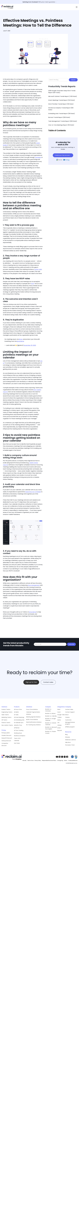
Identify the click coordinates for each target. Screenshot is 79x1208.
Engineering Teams (7, 712)
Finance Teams (6, 722)
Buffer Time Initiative (32, 719)
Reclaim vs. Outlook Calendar (50, 723)
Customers (68, 720)
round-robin (38, 269)
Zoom (59, 712)
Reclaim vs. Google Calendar (50, 719)
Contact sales (48, 682)
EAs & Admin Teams (7, 725)
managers (38, 157)
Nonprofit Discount (7, 738)
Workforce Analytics (19, 735)
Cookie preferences (72, 760)
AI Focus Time (18, 709)
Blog (66, 734)
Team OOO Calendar (17, 739)
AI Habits (16, 712)
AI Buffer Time (18, 725)
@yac (21, 339)
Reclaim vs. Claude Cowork (50, 732)
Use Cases (17, 743)
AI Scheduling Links (19, 720)
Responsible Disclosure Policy (49, 760)
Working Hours (18, 733)
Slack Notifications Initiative (33, 722)
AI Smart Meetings (19, 717)
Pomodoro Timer (70, 745)
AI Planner (16, 728)
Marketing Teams (6, 717)
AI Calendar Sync (18, 722)
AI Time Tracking (18, 730)
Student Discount (6, 735)
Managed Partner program (70, 723)
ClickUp (59, 725)
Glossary (67, 737)
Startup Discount (6, 740)
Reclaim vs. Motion (50, 713)
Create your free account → (63, 155)
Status (65, 760)
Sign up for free (31, 682)
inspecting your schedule (33, 492)
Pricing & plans (6, 733)
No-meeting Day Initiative (33, 725)
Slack (58, 709)
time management (34, 585)
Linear (59, 728)
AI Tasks (16, 714)
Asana (59, 720)
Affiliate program (70, 727)
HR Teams (4, 720)
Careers (67, 717)
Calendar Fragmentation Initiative (33, 713)
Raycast (59, 730)
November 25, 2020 (30, 345)
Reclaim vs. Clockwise (48, 710)
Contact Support (70, 712)
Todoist (59, 717)
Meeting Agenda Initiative (33, 717)
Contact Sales (69, 709)
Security (24, 760)
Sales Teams (5, 714)
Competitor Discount (5, 744)
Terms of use (30, 760)
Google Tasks (61, 714)
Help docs (68, 742)
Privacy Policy (38, 760)
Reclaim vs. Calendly (51, 716)
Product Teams (6, 709)
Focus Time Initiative (32, 709)
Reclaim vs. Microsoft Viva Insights (51, 728)
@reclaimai (20, 341)
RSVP (32, 284)
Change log (60, 760)
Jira (58, 722)
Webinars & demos (70, 740)
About (67, 714)
